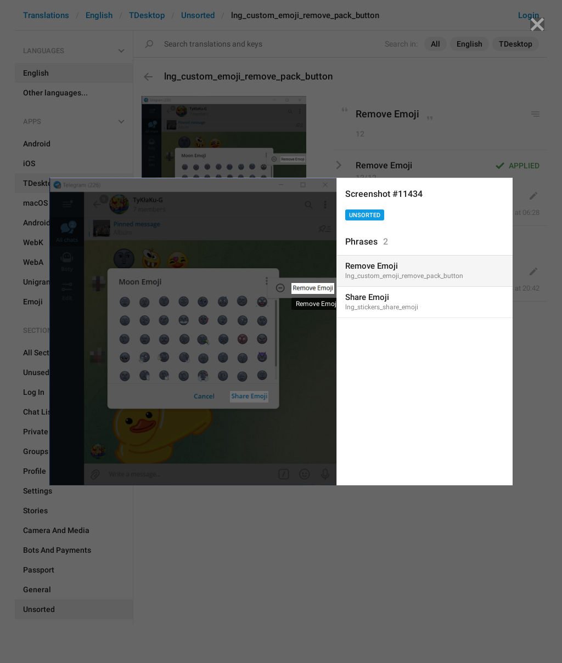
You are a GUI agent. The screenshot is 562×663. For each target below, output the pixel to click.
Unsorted (364, 215)
